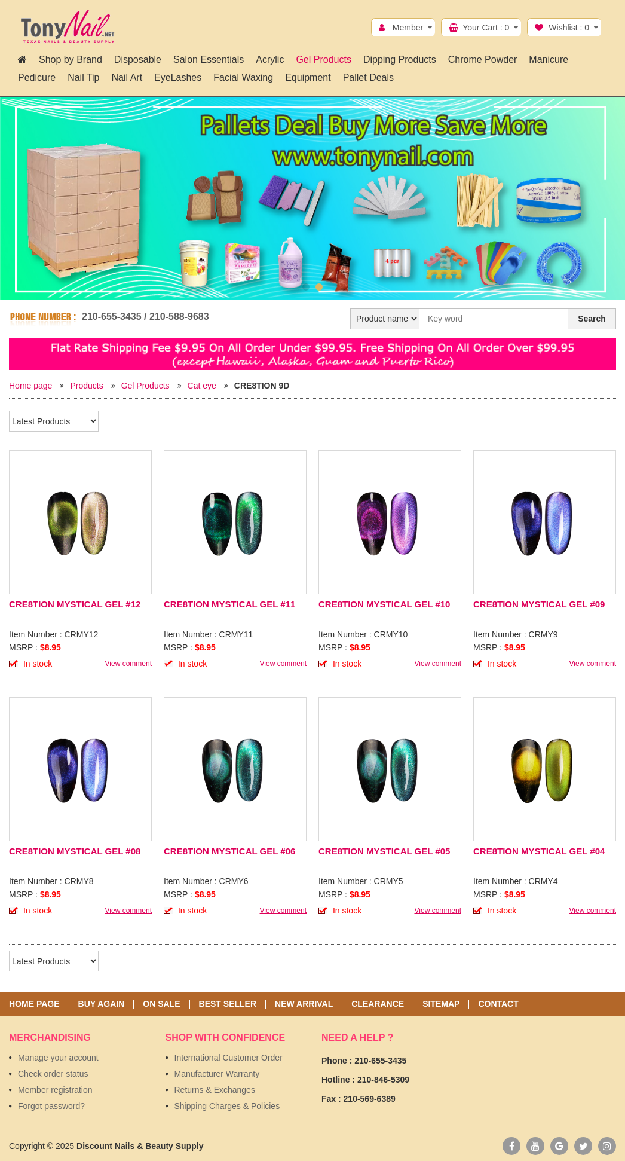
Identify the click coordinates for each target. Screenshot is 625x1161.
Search (592, 318)
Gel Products (145, 385)
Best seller (227, 1004)
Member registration (55, 1090)
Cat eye (202, 385)
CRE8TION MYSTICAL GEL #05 (384, 851)
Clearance (377, 1004)
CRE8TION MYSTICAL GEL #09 (539, 604)
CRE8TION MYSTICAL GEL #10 (384, 604)
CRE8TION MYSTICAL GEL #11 (229, 604)
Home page (30, 385)
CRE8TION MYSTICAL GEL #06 (229, 851)
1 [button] (306, 287)
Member (408, 27)
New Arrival (304, 1004)
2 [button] (319, 287)
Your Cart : (485, 27)
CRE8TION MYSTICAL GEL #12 (74, 604)
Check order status (53, 1073)
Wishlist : (569, 27)
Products (86, 385)
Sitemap (440, 1004)
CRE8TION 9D (262, 385)
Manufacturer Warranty (217, 1073)
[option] (312, 198)
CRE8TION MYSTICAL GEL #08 (74, 851)
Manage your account (58, 1057)
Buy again (101, 1004)
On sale (161, 1004)
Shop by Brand (70, 59)
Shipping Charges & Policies (227, 1106)
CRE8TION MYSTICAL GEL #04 (539, 851)
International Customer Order (228, 1057)
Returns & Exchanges (214, 1090)
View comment (128, 663)
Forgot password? (51, 1106)
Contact (498, 1004)
